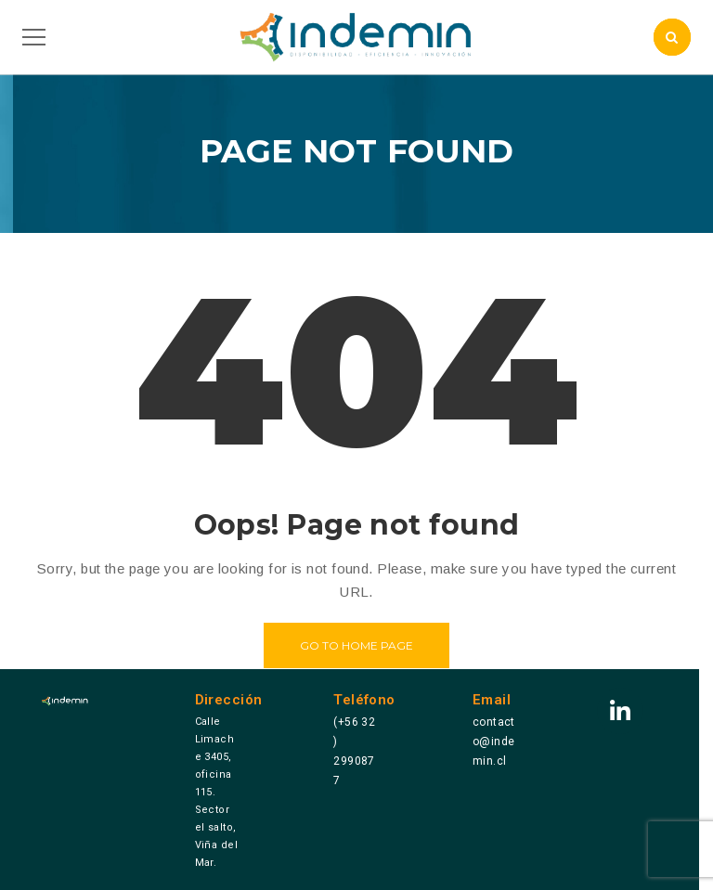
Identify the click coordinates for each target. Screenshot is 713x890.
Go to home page (356, 645)
